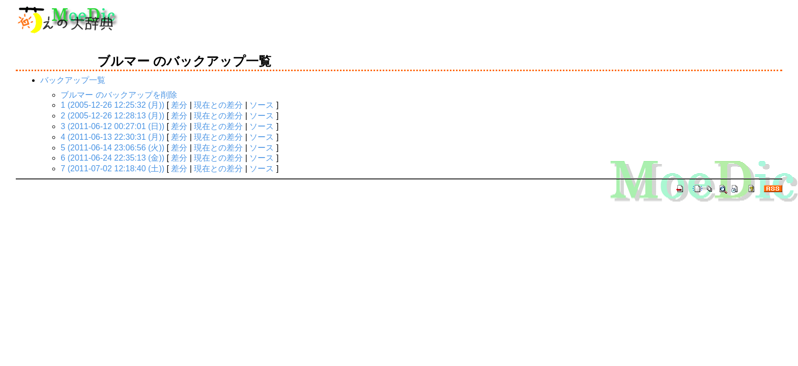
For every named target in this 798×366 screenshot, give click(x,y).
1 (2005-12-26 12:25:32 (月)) (112, 105)
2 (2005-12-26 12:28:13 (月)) (112, 115)
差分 (179, 105)
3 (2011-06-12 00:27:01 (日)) (112, 126)
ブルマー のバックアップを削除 (119, 94)
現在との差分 (218, 105)
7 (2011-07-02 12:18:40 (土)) (112, 168)
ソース (261, 105)
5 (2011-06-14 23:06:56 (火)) (112, 147)
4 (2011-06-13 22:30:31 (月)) (112, 137)
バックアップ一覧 (72, 80)
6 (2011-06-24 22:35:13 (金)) (112, 158)
